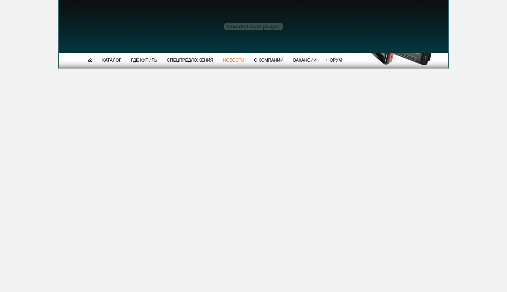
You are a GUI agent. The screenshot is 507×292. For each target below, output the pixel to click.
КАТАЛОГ (111, 60)
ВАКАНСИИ (305, 60)
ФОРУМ (334, 60)
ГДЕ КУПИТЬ (144, 60)
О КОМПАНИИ (268, 60)
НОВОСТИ (234, 60)
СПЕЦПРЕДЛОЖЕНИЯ (190, 60)
